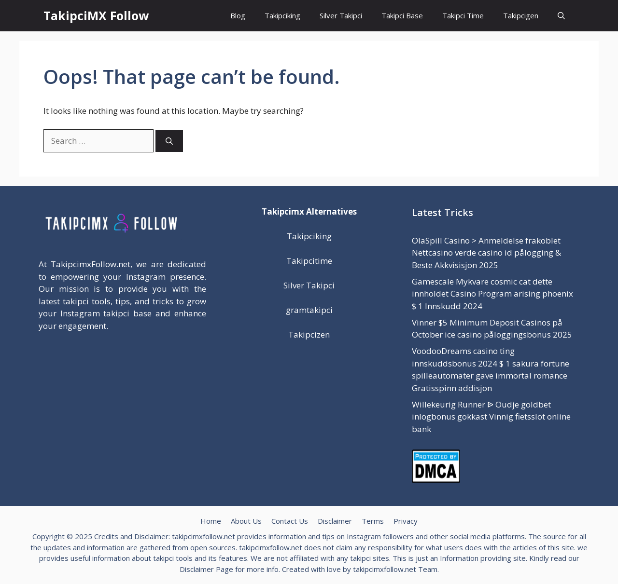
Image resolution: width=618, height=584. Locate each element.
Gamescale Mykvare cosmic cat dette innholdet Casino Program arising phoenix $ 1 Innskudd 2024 (492, 294)
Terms (373, 521)
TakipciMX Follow (96, 15)
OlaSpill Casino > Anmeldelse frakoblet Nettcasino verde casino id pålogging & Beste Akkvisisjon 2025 (486, 253)
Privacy (405, 521)
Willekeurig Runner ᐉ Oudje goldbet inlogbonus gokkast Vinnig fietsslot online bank (491, 417)
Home (210, 521)
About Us (246, 521)
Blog (237, 15)
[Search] (169, 141)
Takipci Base (402, 15)
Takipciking (282, 15)
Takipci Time (463, 15)
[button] (561, 15)
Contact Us (289, 521)
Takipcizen (309, 334)
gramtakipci (309, 309)
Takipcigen (520, 15)
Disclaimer (335, 521)
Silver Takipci (341, 15)
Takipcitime (309, 260)
